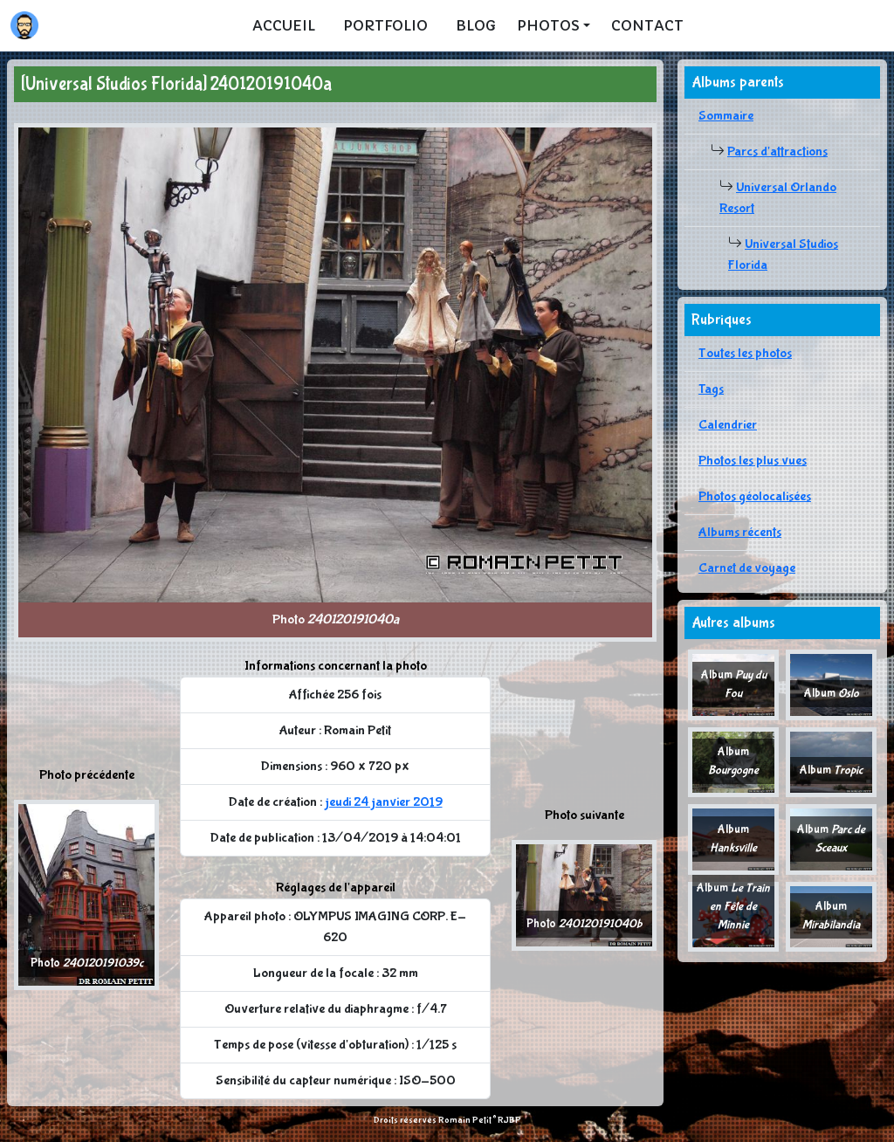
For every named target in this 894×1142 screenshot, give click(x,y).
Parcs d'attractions (777, 151)
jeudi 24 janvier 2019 (384, 802)
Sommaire (725, 115)
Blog (476, 25)
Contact (647, 25)
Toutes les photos (745, 353)
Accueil (283, 25)
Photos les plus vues (752, 460)
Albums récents (739, 532)
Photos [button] (548, 25)
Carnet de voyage (746, 568)
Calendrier (727, 424)
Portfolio (385, 25)
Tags (711, 389)
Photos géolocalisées (754, 496)
